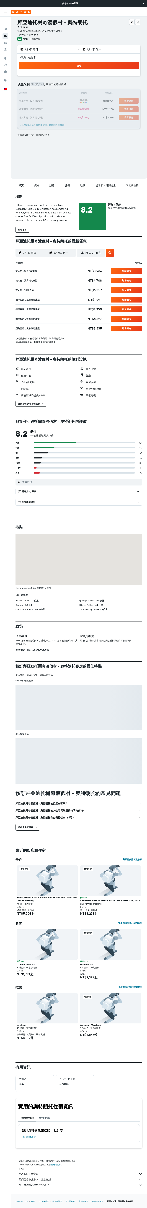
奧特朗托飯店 (29, 1137)
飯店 (33, 1201)
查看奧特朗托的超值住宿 (130, 923)
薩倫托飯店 (83, 1201)
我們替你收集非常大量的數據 (80, 1179)
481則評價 (34, 39)
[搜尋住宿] (5, 28)
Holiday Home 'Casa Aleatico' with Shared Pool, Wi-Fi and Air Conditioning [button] (47, 899)
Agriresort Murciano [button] (90, 1025)
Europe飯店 (44, 1201)
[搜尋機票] (5, 21)
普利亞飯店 (70, 1201)
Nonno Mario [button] (86, 964)
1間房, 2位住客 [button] (28, 57)
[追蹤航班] (5, 57)
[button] (143, 3)
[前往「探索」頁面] (5, 50)
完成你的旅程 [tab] (27, 1118)
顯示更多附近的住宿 (132, 859)
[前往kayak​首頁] (21, 12)
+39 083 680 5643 (27, 34)
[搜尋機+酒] (5, 41)
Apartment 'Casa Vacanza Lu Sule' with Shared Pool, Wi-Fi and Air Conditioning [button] (110, 902)
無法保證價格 (56, 1164)
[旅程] (5, 72)
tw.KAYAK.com (21, 1201)
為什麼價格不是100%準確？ (80, 1185)
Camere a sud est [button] (26, 964)
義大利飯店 (57, 1201)
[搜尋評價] (81, 482)
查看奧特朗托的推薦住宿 (130, 987)
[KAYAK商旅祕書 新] (5, 63)
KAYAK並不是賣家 (80, 1174)
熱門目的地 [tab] (44, 1118)
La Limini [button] (21, 1025)
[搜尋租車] (5, 34)
